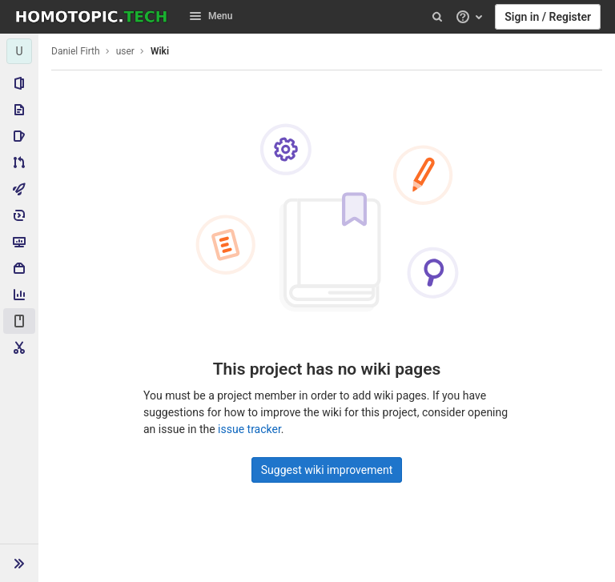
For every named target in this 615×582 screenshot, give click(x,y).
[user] (19, 51)
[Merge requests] (19, 162)
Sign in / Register (547, 16)
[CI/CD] (19, 189)
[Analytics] (19, 294)
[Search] (437, 17)
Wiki (160, 51)
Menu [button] (210, 16)
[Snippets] (19, 347)
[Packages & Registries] (19, 268)
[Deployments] (19, 215)
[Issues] (19, 136)
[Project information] (19, 83)
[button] (19, 563)
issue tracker (249, 429)
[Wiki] (19, 321)
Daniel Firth (75, 51)
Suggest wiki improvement (327, 470)
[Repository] (19, 109)
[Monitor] (19, 242)
